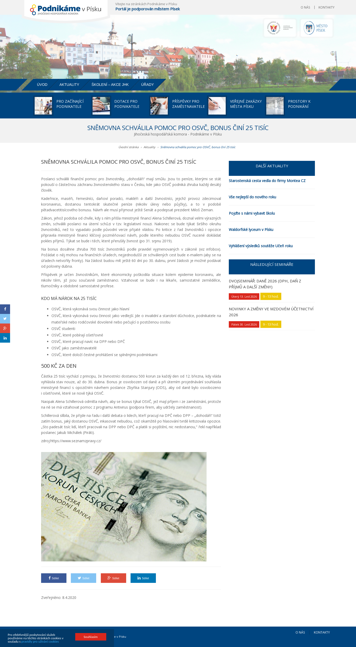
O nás (305, 7)
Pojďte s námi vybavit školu (252, 213)
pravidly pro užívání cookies (40, 642)
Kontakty (327, 7)
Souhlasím (91, 637)
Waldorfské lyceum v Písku (251, 229)
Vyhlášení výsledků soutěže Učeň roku (261, 245)
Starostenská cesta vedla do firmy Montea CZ (267, 180)
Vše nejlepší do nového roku (252, 196)
